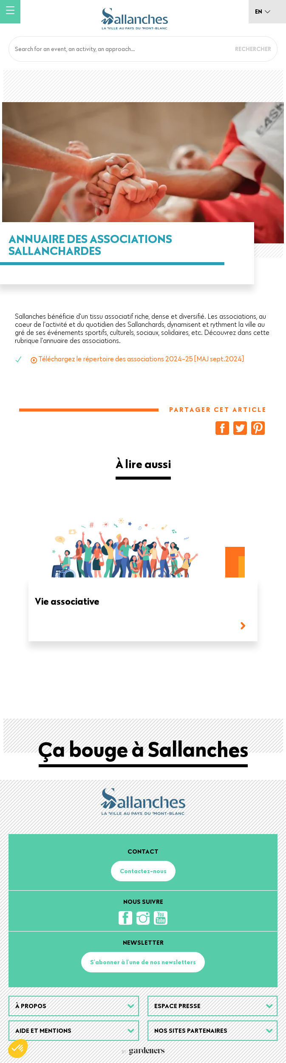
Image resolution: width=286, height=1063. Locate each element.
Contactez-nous (143, 871)
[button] (18, 1048)
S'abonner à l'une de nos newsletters (143, 962)
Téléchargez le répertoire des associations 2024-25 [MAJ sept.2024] (141, 358)
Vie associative (67, 602)
